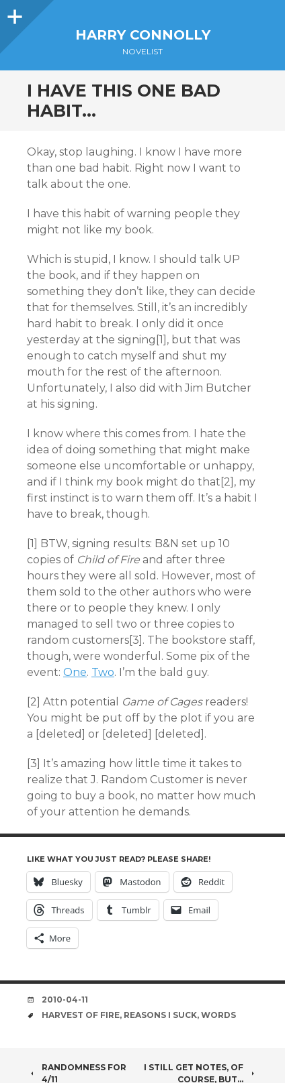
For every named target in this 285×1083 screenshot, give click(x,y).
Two (102, 672)
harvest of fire (81, 1015)
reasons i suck (160, 1015)
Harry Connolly (142, 35)
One (75, 672)
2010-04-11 (65, 999)
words (218, 1015)
